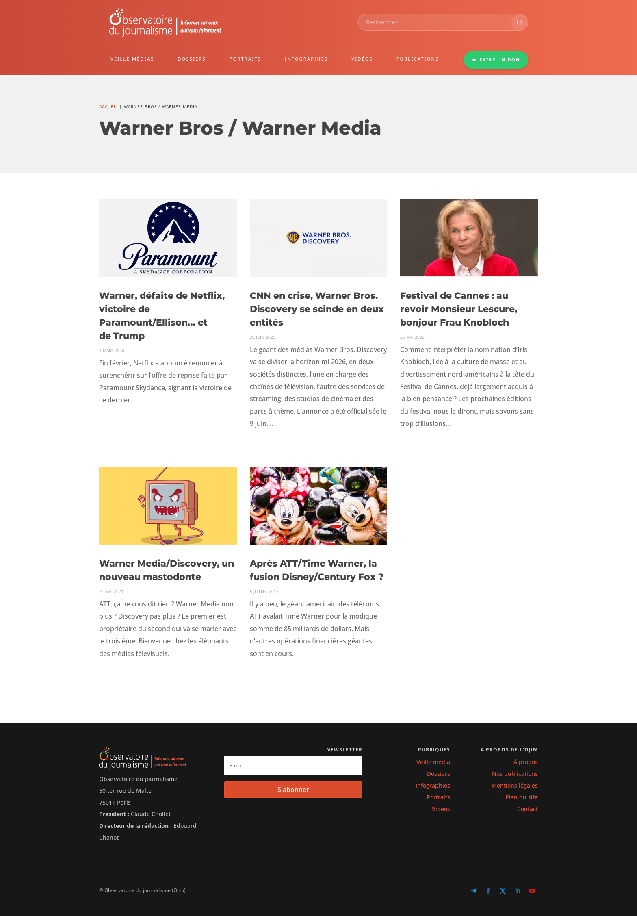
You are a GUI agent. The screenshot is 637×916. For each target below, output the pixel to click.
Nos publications (515, 773)
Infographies (433, 785)
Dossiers (438, 773)
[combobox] (434, 22)
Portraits (438, 797)
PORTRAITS (246, 59)
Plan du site (521, 797)
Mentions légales (515, 785)
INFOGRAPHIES (306, 59)
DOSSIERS (192, 59)
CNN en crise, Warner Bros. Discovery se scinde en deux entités (317, 309)
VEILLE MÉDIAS (132, 59)
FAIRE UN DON (496, 59)
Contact (527, 809)
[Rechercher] (519, 22)
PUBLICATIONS (417, 59)
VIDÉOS (362, 59)
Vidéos (441, 809)
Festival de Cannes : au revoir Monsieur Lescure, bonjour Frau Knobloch (458, 309)
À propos (526, 762)
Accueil (108, 106)
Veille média (433, 762)
